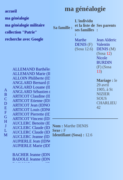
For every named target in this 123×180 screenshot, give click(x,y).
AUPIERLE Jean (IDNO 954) (36, 141)
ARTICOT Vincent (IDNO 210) (37, 118)
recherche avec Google (24, 39)
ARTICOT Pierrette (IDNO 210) (38, 114)
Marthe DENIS (81, 42)
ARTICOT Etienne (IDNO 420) (37, 100)
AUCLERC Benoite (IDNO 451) (38, 123)
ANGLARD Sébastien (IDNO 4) (38, 92)
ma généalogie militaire (25, 25)
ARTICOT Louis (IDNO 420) (36, 110)
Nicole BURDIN (104, 60)
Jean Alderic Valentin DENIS (107, 44)
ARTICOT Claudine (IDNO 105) (39, 96)
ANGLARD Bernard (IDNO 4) (37, 82)
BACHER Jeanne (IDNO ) (33, 154)
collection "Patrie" (21, 32)
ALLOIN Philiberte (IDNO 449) (38, 78)
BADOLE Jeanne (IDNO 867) (36, 159)
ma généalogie (17, 18)
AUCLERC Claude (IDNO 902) (38, 128)
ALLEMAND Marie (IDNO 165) (39, 74)
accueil (11, 11)
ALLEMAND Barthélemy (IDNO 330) (43, 69)
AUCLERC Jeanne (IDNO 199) (38, 136)
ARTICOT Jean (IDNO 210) (35, 105)
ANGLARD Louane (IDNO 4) (37, 87)
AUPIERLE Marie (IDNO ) (34, 146)
